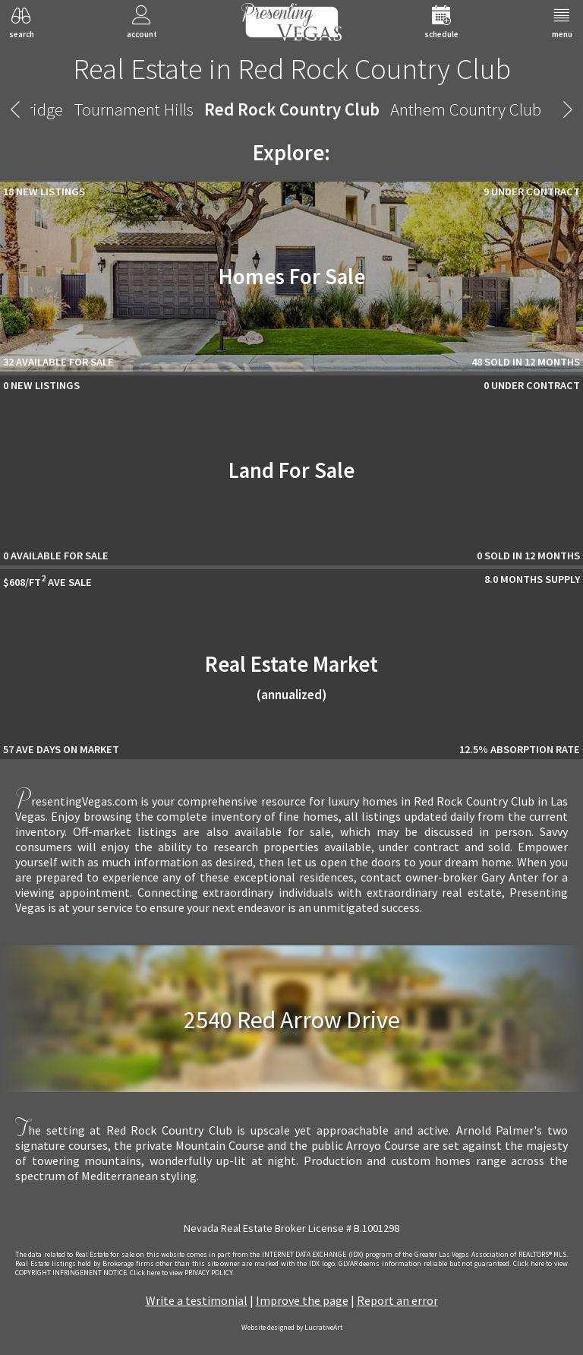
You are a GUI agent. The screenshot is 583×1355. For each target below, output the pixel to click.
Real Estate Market (291, 677)
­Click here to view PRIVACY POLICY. (182, 1272)
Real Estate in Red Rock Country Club (292, 68)
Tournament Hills (134, 109)
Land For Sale (291, 470)
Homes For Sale (292, 276)
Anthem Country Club (465, 109)
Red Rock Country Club (292, 109)
